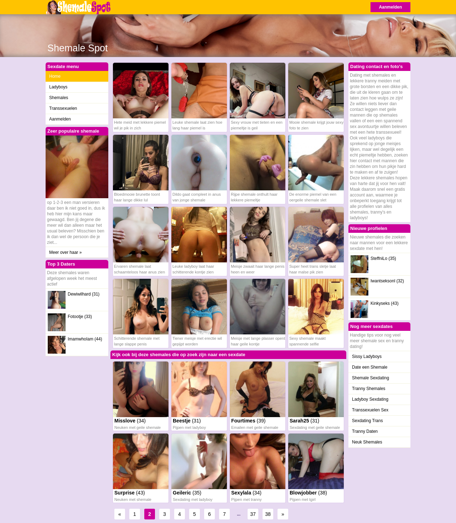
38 (268, 514)
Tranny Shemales (368, 388)
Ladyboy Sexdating (370, 399)
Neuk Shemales (367, 442)
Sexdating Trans (367, 420)
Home (55, 76)
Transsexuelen (63, 108)
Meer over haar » (65, 252)
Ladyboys (58, 86)
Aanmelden (390, 7)
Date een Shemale (369, 367)
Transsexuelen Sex (370, 409)
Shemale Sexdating (370, 377)
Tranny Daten (365, 431)
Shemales (58, 97)
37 (253, 514)
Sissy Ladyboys (367, 356)
